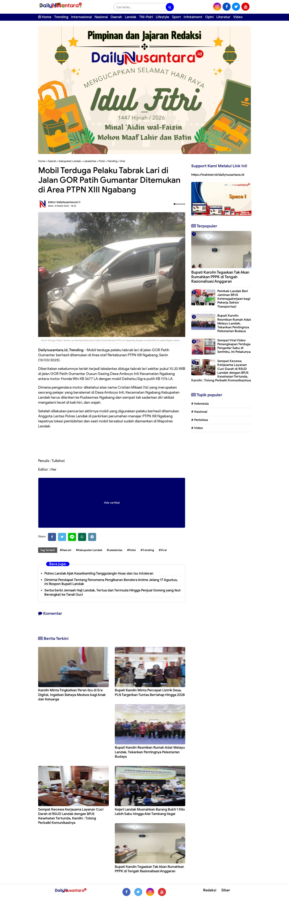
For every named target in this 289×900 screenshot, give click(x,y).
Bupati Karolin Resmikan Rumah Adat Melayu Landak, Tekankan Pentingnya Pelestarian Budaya (150, 751)
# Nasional (199, 412)
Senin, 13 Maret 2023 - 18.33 (62, 205)
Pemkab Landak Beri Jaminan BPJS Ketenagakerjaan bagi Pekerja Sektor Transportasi (233, 299)
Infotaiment (193, 17)
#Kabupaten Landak (89, 550)
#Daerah (65, 550)
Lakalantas (89, 161)
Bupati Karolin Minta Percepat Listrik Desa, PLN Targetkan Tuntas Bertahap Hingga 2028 (150, 692)
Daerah (116, 17)
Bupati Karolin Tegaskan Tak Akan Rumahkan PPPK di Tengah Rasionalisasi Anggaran (149, 869)
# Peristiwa (199, 420)
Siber (225, 890)
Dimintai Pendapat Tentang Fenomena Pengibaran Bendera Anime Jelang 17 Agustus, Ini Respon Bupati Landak (111, 582)
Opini (209, 17)
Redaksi (209, 890)
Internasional (81, 17)
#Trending (147, 550)
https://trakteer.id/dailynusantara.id (217, 175)
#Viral (163, 550)
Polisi (102, 161)
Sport (176, 17)
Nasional (101, 17)
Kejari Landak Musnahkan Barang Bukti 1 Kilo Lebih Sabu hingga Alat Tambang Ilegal (150, 811)
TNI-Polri (146, 17)
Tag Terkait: (47, 550)
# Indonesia (200, 404)
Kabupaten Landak (70, 161)
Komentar (179, 204)
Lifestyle (162, 17)
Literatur (223, 17)
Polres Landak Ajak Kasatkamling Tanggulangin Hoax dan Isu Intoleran (98, 573)
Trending (61, 17)
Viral (122, 161)
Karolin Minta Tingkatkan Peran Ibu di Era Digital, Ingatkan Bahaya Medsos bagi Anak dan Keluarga (72, 694)
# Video (197, 428)
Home (44, 17)
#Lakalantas (114, 550)
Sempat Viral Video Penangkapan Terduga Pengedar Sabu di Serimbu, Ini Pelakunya (234, 346)
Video (237, 17)
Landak (130, 17)
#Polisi (131, 550)
